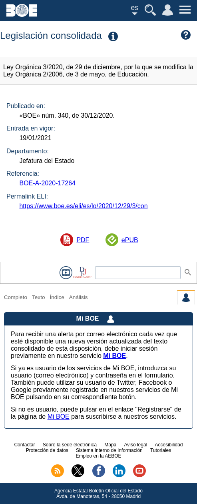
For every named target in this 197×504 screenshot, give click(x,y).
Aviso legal (135, 445)
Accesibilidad (169, 445)
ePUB (129, 240)
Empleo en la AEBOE (98, 456)
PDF (82, 240)
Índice (57, 297)
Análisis (78, 297)
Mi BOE (59, 416)
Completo (15, 297)
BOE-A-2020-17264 (47, 183)
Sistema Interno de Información (109, 450)
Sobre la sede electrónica (70, 445)
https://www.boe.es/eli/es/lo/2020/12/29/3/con (83, 206)
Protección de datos (47, 450)
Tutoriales (160, 450)
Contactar (24, 445)
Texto (38, 297)
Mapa (110, 445)
